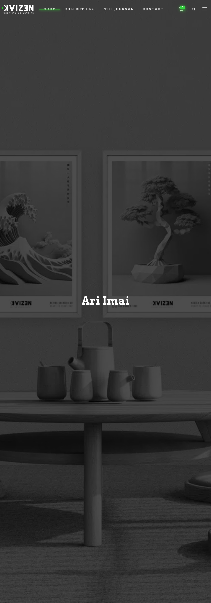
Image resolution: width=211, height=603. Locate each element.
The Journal (118, 9)
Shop (49, 9)
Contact (153, 9)
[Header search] (193, 9)
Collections (80, 9)
